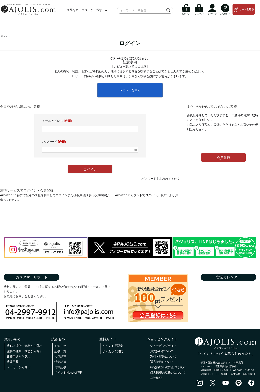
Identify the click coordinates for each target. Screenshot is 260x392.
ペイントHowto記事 (68, 372)
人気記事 (60, 356)
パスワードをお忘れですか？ (161, 178)
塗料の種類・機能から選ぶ (24, 351)
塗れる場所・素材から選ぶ (24, 346)
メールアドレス (57, 121)
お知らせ (60, 346)
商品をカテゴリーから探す (84, 10)
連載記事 (60, 367)
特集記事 (60, 362)
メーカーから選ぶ (18, 367)
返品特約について (162, 362)
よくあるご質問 (112, 351)
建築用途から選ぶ (18, 356)
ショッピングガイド (163, 346)
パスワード (54, 141)
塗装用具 (13, 362)
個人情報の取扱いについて (168, 372)
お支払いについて (162, 351)
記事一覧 (60, 351)
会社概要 (156, 378)
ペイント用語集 (112, 346)
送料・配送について (163, 356)
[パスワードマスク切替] (135, 149)
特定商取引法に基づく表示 (168, 367)
